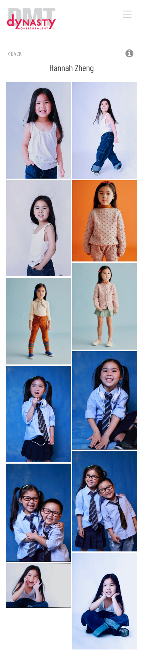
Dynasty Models (42, 19)
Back (15, 53)
